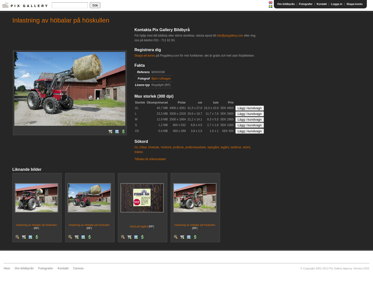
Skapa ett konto (144, 55)
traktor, (139, 152)
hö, (136, 147)
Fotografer (306, 3)
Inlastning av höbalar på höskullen (36, 224)
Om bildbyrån (286, 3)
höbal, (143, 147)
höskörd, (166, 147)
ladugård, (213, 147)
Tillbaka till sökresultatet (150, 159)
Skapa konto (355, 3)
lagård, (225, 147)
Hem (7, 268)
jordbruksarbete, (196, 147)
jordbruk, (179, 147)
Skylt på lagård (139, 226)
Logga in (336, 3)
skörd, (247, 147)
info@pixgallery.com (230, 35)
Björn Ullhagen (161, 78)
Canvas (78, 268)
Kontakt (322, 3)
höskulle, (154, 147)
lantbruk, (236, 147)
